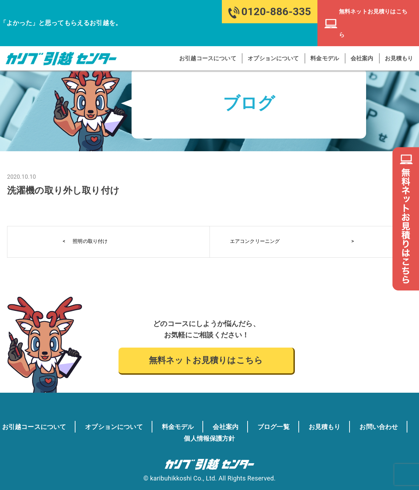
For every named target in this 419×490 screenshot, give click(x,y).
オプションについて (275, 35)
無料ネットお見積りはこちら (205, 360)
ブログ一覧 (312, 426)
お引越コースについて (210, 35)
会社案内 (363, 35)
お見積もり (399, 35)
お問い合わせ (170, 438)
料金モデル (326, 35)
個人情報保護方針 (241, 438)
